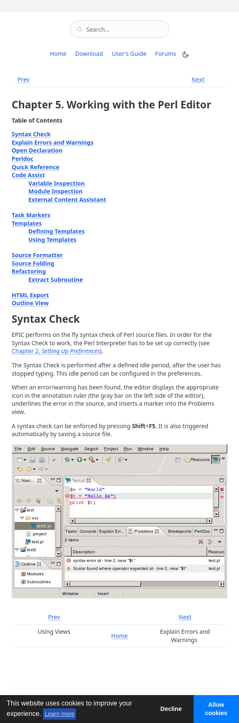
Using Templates (52, 240)
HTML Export (30, 295)
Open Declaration (37, 150)
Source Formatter (37, 255)
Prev (24, 79)
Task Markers (31, 215)
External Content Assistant (67, 199)
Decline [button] (170, 708)
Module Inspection (55, 191)
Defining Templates (56, 231)
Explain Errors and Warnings (52, 142)
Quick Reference (35, 167)
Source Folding (33, 263)
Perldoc (22, 159)
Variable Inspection (56, 183)
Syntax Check (31, 134)
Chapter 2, (56, 351)
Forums (167, 53)
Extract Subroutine (55, 280)
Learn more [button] (60, 713)
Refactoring (29, 271)
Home (58, 54)
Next (197, 79)
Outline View (30, 303)
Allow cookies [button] (216, 708)
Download (89, 54)
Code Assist (28, 175)
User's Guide (129, 54)
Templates (27, 223)
